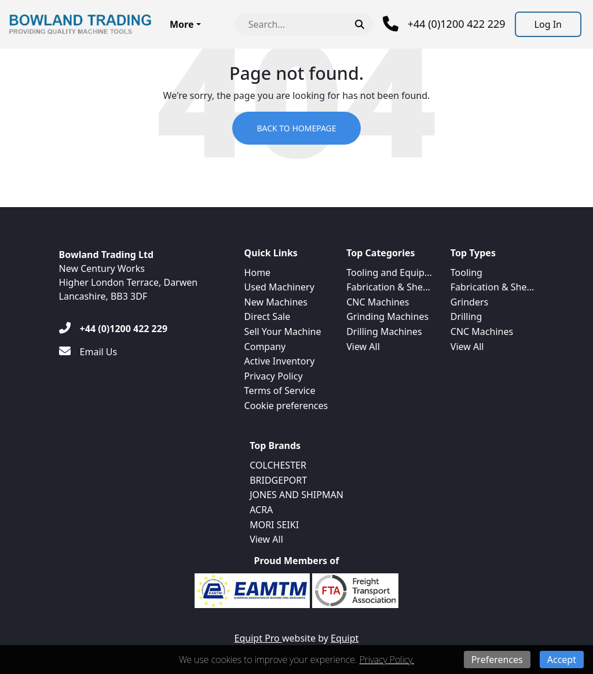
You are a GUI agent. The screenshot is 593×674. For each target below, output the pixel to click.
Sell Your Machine (282, 331)
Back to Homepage (296, 128)
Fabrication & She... (388, 287)
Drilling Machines (384, 331)
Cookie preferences (286, 405)
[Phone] (444, 24)
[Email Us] (88, 351)
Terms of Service (280, 390)
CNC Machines (377, 302)
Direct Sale (267, 316)
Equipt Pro (258, 638)
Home (257, 272)
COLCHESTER (278, 465)
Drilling (466, 316)
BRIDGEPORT (278, 480)
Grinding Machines (387, 316)
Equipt (344, 638)
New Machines (276, 302)
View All (363, 346)
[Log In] (548, 24)
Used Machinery (279, 287)
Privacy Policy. (387, 659)
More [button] (181, 24)
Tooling (466, 272)
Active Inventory (279, 361)
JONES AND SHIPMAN (296, 494)
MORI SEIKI (274, 524)
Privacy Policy (273, 376)
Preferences (497, 659)
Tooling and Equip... (389, 272)
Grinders (469, 302)
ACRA (261, 509)
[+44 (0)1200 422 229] (113, 328)
